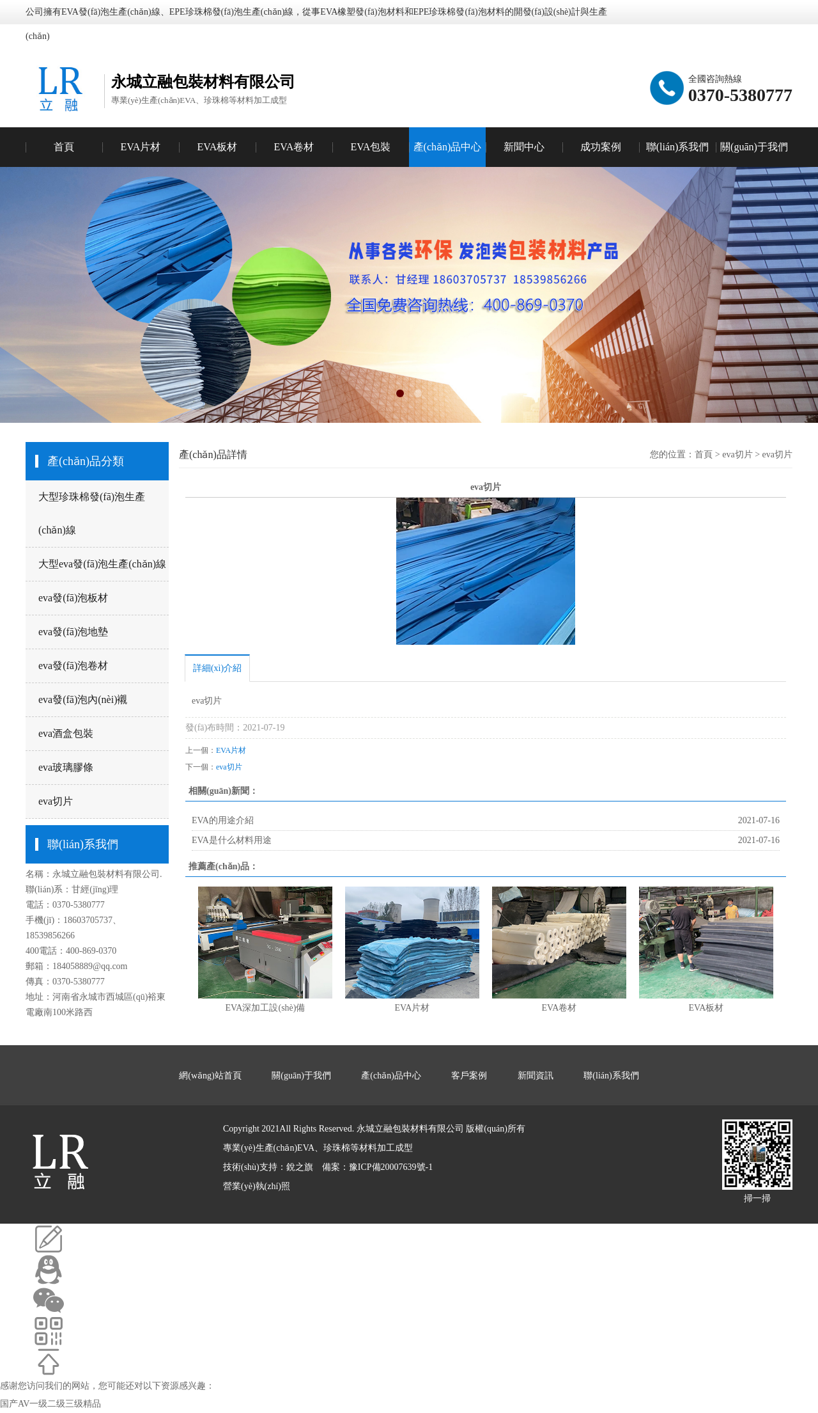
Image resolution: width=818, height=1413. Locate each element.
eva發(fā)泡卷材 (73, 665)
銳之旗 (299, 1167)
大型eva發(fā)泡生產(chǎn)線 (102, 563)
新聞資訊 (535, 1075)
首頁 (64, 146)
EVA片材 (231, 750)
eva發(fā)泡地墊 (73, 631)
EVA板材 (706, 1008)
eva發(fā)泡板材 (73, 597)
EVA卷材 (559, 1008)
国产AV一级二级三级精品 (50, 1404)
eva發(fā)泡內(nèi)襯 (83, 699)
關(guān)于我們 (754, 146)
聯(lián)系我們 (677, 146)
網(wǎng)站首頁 (210, 1075)
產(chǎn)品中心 (447, 146)
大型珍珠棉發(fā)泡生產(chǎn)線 (91, 513)
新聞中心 (524, 146)
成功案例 (600, 146)
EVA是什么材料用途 (232, 840)
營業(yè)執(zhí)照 (256, 1186)
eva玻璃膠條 (65, 767)
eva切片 (55, 801)
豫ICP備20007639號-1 (391, 1167)
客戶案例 (469, 1075)
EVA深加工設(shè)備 (265, 1008)
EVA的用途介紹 (223, 820)
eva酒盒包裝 (65, 733)
